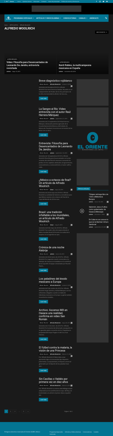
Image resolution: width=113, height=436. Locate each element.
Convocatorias (69, 18)
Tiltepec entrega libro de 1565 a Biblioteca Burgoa (98, 196)
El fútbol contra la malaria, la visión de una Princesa (55, 349)
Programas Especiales (24, 18)
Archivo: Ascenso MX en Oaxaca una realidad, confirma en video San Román (53, 315)
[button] (106, 18)
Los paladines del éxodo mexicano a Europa (53, 280)
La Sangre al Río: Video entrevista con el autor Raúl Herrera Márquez (55, 112)
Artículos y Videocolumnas (48, 18)
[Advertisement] (56, 9)
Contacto (43, 1)
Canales (83, 18)
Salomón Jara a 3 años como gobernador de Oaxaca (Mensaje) (98, 209)
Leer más (43, 98)
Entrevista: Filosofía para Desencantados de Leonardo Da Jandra (55, 146)
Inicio (19, 1)
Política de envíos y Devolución (70, 1)
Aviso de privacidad (53, 1)
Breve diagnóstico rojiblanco (55, 80)
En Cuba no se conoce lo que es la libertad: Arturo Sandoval (98, 221)
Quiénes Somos (27, 1)
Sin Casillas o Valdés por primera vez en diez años (53, 380)
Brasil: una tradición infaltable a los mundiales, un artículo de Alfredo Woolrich (54, 217)
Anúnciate (36, 1)
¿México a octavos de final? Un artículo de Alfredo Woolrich (55, 183)
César (52, 189)
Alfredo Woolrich (12, 59)
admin (9, 71)
